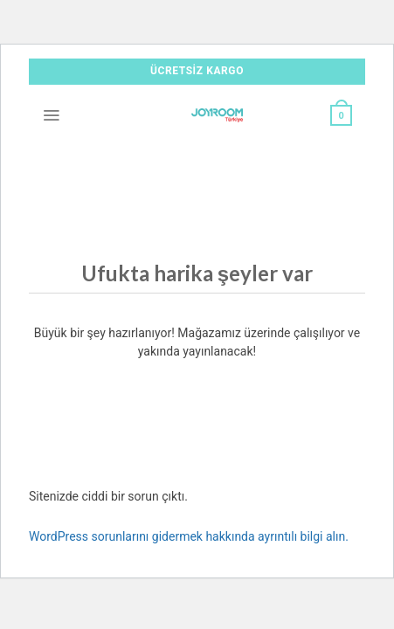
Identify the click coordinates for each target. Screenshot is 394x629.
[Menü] (51, 115)
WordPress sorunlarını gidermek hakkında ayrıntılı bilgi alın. (189, 536)
